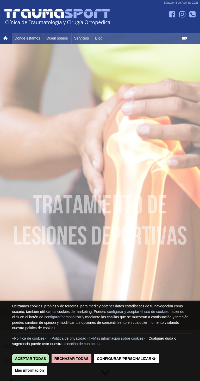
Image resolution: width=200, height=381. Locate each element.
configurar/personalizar (62, 317)
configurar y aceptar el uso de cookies (137, 311)
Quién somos (57, 38)
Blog (98, 38)
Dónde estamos (27, 38)
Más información (29, 370)
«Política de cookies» (29, 338)
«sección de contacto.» (82, 344)
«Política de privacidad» (68, 338)
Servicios (81, 38)
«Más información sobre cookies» (118, 338)
